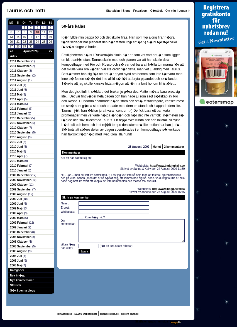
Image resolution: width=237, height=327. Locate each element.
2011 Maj (16, 94)
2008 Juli (16, 255)
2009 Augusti (19, 194)
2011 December (20, 61)
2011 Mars (17, 104)
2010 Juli (16, 142)
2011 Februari (19, 108)
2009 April (17, 213)
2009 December (20, 175)
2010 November (20, 123)
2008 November (20, 236)
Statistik (15, 285)
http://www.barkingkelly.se (167, 165)
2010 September (21, 132)
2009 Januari (19, 227)
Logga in (184, 10)
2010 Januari (19, 170)
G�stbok (156, 10)
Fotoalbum (140, 10)
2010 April (17, 156)
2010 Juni (16, 146)
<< (11, 51)
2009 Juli (16, 199)
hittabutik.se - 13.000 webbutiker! (77, 313)
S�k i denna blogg (22, 290)
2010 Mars (17, 161)
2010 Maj (16, 151)
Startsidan (113, 10)
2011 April (17, 99)
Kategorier (17, 270)
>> (50, 51)
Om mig (170, 10)
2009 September (21, 189)
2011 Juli (16, 85)
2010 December (20, 118)
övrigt (157, 146)
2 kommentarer (174, 146)
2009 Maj (16, 208)
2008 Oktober (19, 241)
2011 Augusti (19, 80)
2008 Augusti (19, 251)
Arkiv (13, 56)
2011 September (21, 75)
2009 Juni (16, 203)
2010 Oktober (19, 127)
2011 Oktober (19, 70)
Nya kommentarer (21, 280)
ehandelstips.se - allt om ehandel (119, 313)
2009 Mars (17, 217)
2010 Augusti (19, 137)
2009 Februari (19, 222)
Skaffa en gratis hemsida (151, 321)
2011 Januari (19, 113)
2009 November (20, 180)
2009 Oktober (19, 184)
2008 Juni (16, 260)
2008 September (21, 246)
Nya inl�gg (17, 275)
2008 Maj (16, 265)
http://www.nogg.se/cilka (168, 188)
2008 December (20, 232)
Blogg (126, 10)
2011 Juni (16, 89)
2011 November (20, 66)
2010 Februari (19, 165)
